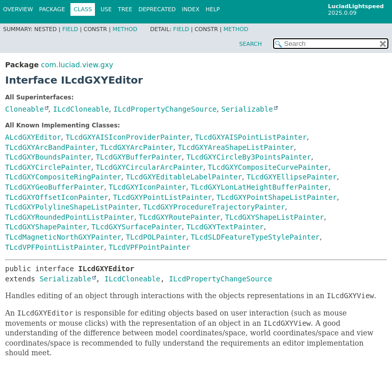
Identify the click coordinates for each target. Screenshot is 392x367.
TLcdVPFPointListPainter (54, 247)
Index (190, 9)
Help (213, 9)
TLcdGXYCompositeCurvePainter (268, 167)
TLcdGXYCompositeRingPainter (63, 177)
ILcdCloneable (81, 109)
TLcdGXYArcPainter (136, 147)
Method (124, 29)
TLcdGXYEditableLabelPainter (184, 177)
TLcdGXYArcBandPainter (50, 147)
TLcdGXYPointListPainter (162, 197)
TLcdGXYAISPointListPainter (251, 137)
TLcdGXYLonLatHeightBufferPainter (259, 187)
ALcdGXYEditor (33, 137)
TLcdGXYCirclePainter (48, 167)
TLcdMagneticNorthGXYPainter (63, 237)
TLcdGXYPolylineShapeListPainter (71, 207)
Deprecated (157, 9)
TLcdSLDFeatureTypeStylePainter (255, 237)
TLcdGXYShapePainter (46, 227)
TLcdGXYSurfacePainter (136, 227)
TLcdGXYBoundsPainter (48, 157)
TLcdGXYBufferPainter (138, 157)
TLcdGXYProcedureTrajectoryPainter (214, 207)
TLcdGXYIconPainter (147, 187)
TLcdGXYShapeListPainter (274, 217)
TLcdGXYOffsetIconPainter (56, 197)
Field (70, 29)
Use (106, 9)
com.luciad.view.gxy (77, 65)
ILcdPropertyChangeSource (164, 109)
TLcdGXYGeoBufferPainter (54, 187)
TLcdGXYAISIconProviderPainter (127, 137)
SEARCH (250, 44)
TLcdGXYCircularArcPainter (149, 167)
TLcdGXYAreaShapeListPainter (236, 147)
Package (52, 9)
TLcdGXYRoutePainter (179, 217)
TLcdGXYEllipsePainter (292, 177)
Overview (18, 9)
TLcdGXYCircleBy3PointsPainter (248, 157)
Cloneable (24, 109)
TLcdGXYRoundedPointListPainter (69, 217)
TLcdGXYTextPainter (225, 227)
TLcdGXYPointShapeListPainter (276, 197)
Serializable (247, 109)
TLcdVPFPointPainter (149, 247)
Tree (125, 9)
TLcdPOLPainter (156, 237)
